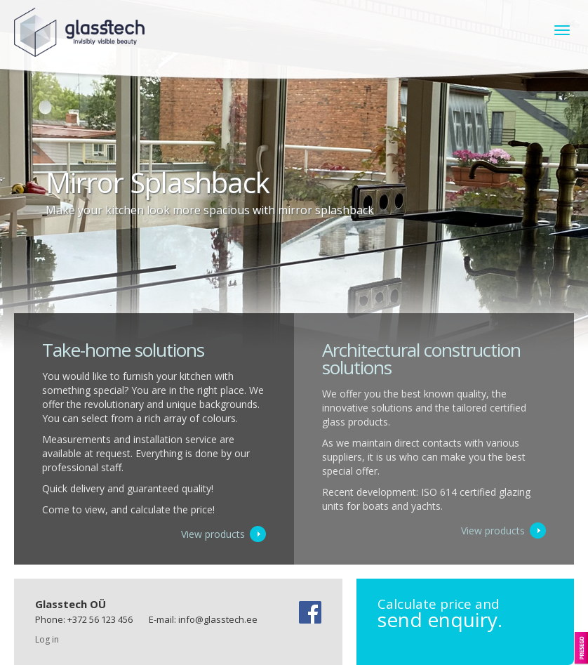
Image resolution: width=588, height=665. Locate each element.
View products (213, 534)
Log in (47, 639)
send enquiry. (465, 614)
